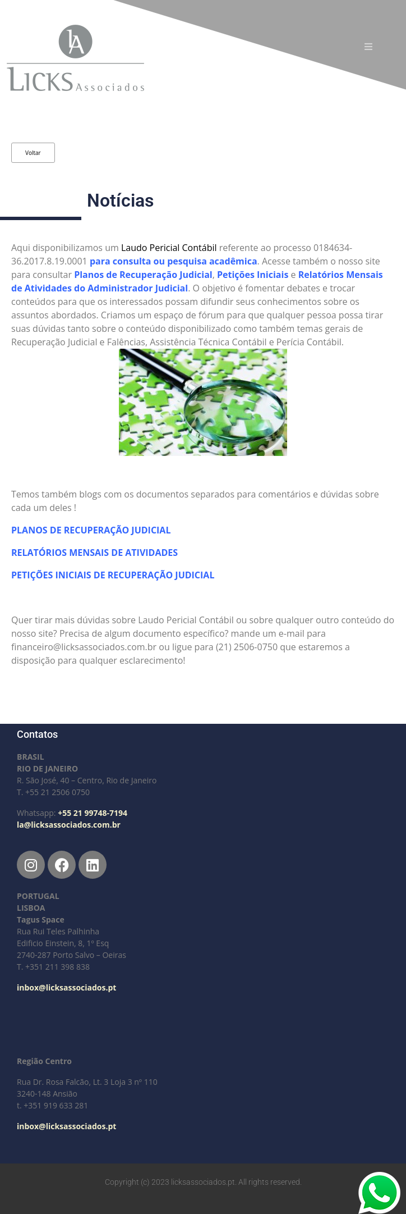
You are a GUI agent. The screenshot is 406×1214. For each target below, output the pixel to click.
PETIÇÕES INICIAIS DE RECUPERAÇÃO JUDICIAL (114, 575)
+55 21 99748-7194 (92, 812)
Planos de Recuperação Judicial (143, 274)
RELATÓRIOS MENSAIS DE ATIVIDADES (95, 552)
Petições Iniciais (252, 274)
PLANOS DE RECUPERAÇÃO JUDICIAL (90, 530)
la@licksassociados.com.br (69, 824)
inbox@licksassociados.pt (66, 987)
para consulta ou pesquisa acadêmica (173, 261)
